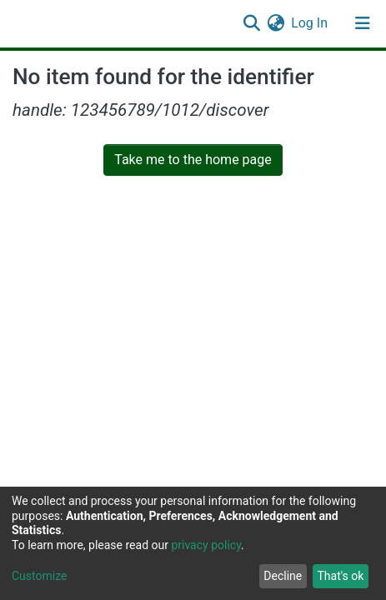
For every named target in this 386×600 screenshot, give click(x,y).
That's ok (340, 575)
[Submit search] (251, 23)
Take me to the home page (193, 160)
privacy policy (206, 545)
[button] (275, 23)
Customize (39, 575)
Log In (310, 23)
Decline (282, 575)
